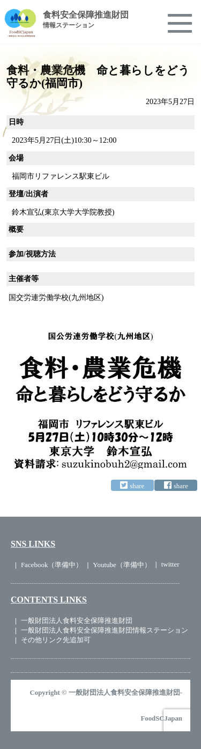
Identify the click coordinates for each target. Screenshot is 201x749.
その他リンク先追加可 (56, 640)
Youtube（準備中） (122, 565)
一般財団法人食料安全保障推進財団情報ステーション (104, 630)
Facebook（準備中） (52, 565)
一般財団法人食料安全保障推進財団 (76, 620)
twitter (170, 564)
